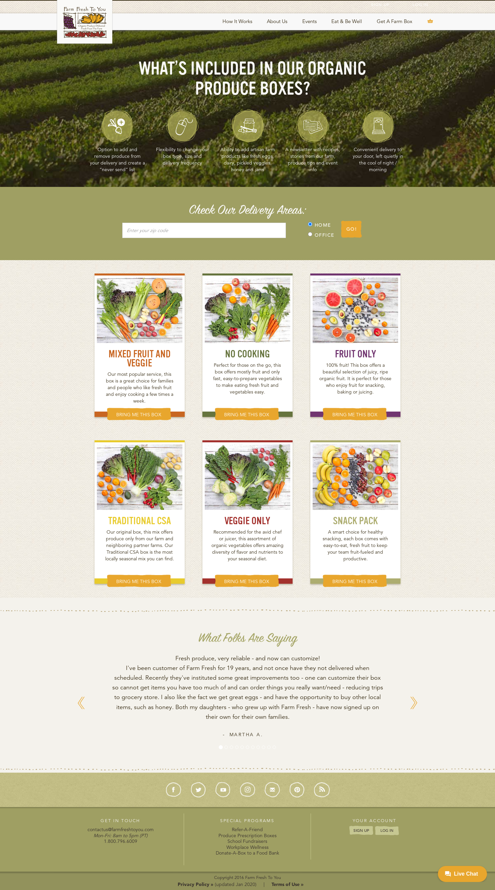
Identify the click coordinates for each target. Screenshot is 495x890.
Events (309, 21)
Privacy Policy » (195, 884)
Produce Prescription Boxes (247, 835)
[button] (81, 729)
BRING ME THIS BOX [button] (138, 415)
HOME (319, 225)
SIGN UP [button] (361, 830)
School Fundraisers (247, 841)
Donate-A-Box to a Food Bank (247, 853)
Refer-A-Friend (247, 829)
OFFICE (321, 235)
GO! (351, 229)
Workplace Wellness (247, 847)
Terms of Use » (288, 884)
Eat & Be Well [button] (346, 21)
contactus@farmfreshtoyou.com (121, 829)
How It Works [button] (237, 21)
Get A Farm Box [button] (394, 21)
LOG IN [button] (386, 830)
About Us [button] (277, 21)
